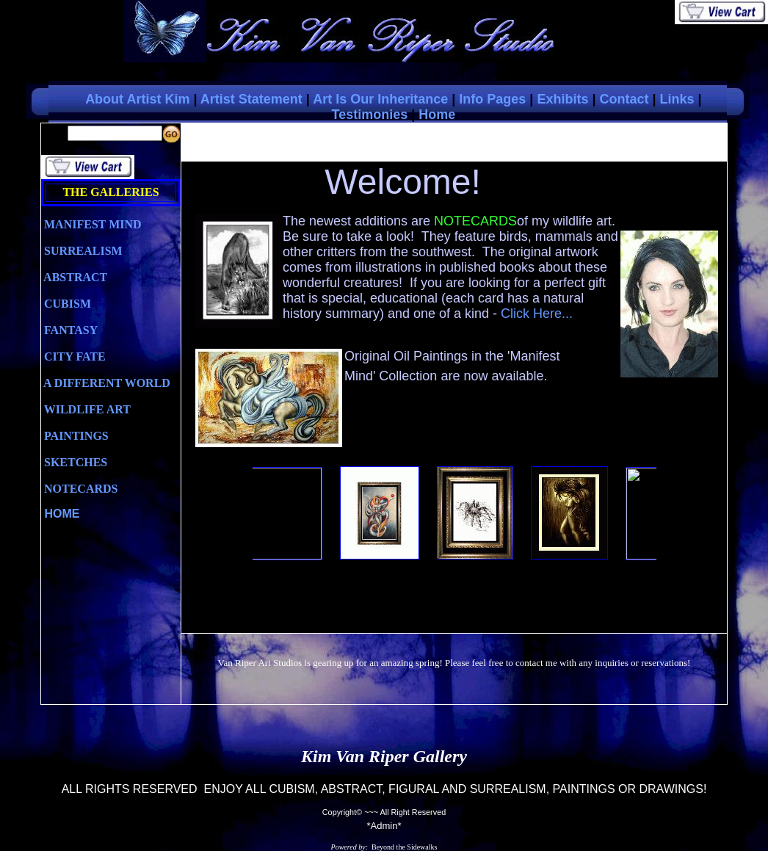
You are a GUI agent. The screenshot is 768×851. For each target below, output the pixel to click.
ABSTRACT (74, 277)
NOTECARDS (79, 488)
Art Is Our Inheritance (380, 99)
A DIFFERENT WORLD (105, 383)
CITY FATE (73, 356)
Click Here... (537, 313)
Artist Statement (251, 99)
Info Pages (492, 99)
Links (677, 99)
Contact (623, 99)
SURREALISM (82, 251)
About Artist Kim (137, 99)
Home (437, 114)
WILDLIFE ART (86, 409)
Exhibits (562, 99)
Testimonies (369, 114)
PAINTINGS (75, 436)
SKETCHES (74, 462)
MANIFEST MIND (91, 224)
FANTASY (69, 330)
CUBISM (66, 303)
